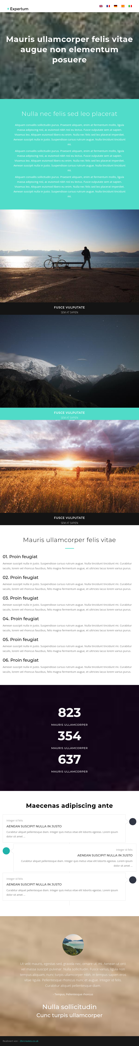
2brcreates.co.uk (29, 1041)
